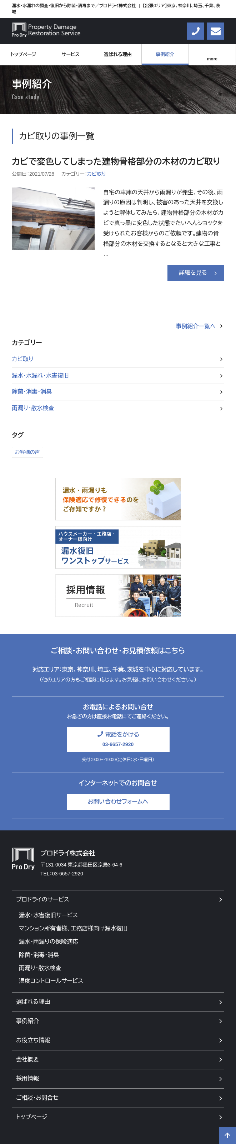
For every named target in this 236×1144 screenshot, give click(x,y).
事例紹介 (165, 54)
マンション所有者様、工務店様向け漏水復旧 (73, 928)
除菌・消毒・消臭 (32, 392)
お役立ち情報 (33, 1040)
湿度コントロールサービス (51, 981)
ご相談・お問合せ (37, 1098)
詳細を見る (193, 273)
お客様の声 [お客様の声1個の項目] (27, 452)
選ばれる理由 (118, 54)
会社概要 (27, 1059)
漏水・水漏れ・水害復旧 (40, 376)
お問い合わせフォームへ (117, 802)
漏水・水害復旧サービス (48, 915)
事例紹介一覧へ (196, 326)
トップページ (23, 54)
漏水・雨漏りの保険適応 (48, 942)
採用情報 (27, 1078)
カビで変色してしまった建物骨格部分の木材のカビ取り (116, 161)
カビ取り (96, 174)
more (212, 58)
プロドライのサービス (42, 899)
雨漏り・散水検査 (33, 408)
